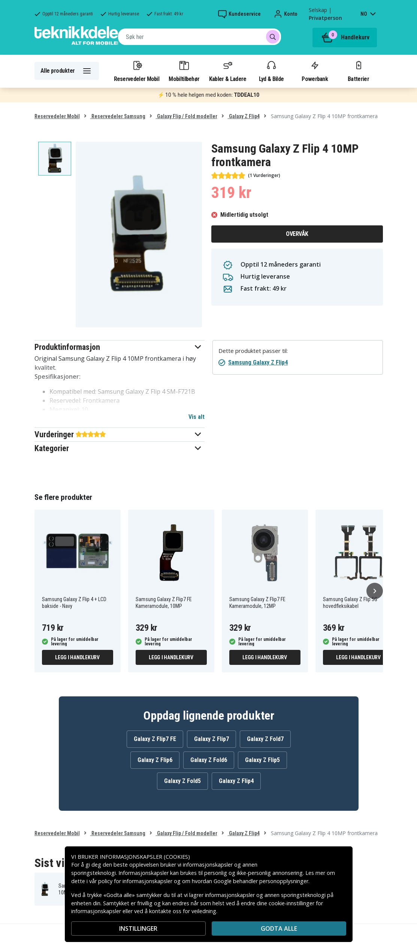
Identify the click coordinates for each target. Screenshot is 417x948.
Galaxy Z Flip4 (244, 116)
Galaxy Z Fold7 (265, 738)
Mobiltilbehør (184, 71)
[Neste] (374, 591)
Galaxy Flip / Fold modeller (186, 116)
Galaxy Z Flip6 (155, 760)
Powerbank (315, 71)
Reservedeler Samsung (117, 116)
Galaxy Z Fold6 (208, 760)
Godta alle (279, 928)
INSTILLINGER (138, 928)
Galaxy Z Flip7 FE (155, 738)
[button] (119, 347)
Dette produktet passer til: (253, 351)
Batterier (358, 71)
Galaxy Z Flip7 (211, 738)
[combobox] (199, 36)
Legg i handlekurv (77, 657)
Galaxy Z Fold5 (182, 780)
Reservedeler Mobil (137, 71)
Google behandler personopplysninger (261, 881)
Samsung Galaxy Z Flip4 (258, 362)
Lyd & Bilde (271, 71)
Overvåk (297, 233)
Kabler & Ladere (228, 71)
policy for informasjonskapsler (135, 881)
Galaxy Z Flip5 (262, 760)
